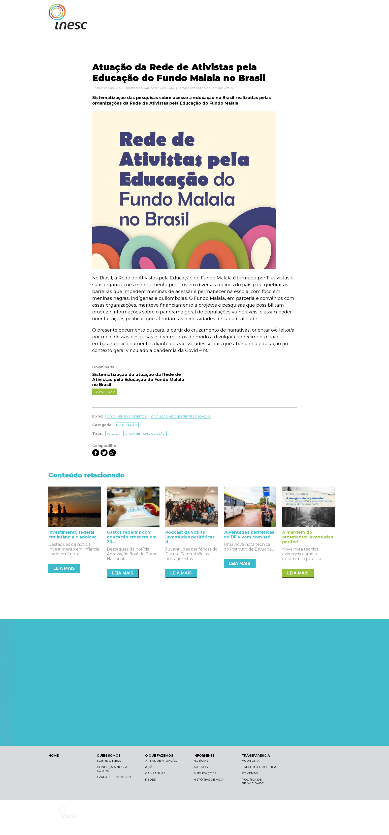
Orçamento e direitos (126, 416)
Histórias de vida (208, 779)
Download (105, 392)
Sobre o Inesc (109, 760)
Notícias (200, 760)
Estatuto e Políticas (260, 767)
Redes (150, 779)
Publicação (126, 425)
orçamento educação (145, 433)
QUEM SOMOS (212, 24)
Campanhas (155, 773)
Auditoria (251, 760)
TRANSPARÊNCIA (319, 24)
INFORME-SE (283, 24)
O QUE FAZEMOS (249, 24)
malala (113, 433)
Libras (253, 9)
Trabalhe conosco (114, 777)
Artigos (200, 767)
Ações (150, 767)
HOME (53, 755)
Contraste (277, 9)
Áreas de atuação (161, 760)
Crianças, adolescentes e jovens (180, 416)
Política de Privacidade (253, 781)
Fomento (250, 773)
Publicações (204, 773)
